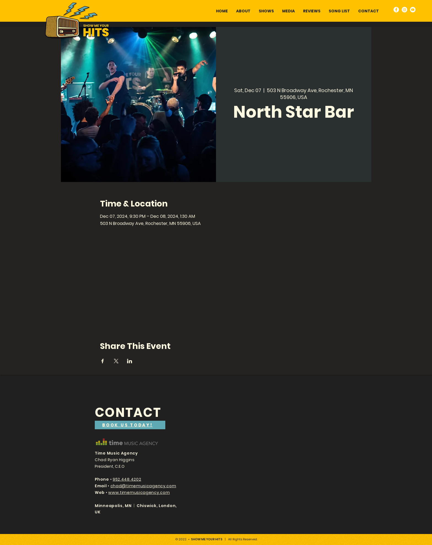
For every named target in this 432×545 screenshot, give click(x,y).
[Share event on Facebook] (102, 361)
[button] (288, 11)
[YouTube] (412, 9)
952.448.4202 (127, 479)
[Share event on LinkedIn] (129, 361)
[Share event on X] (116, 361)
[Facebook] (396, 9)
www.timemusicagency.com (139, 492)
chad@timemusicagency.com (143, 486)
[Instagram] (404, 9)
